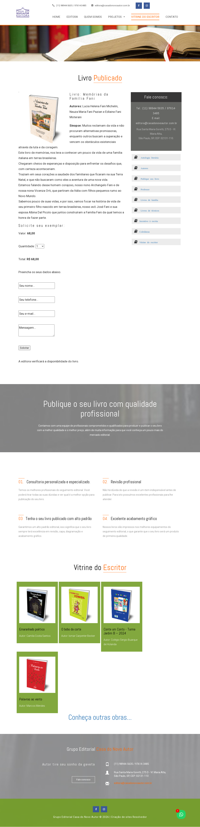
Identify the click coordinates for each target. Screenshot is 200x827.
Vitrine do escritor (146, 242)
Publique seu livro (146, 179)
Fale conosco (83, 779)
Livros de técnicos (146, 210)
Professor (142, 189)
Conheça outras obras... (100, 717)
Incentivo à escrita (146, 221)
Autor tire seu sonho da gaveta (68, 764)
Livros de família (146, 200)
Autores (141, 168)
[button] (116, 17)
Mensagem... (36, 330)
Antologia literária (146, 157)
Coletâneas (142, 231)
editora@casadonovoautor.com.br (110, 5)
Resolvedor (139, 817)
